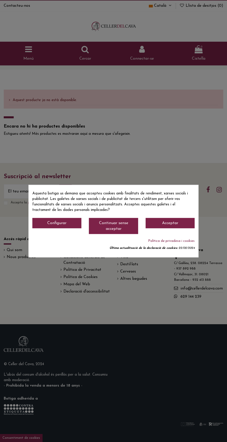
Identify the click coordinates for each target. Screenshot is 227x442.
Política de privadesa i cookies (171, 241)
